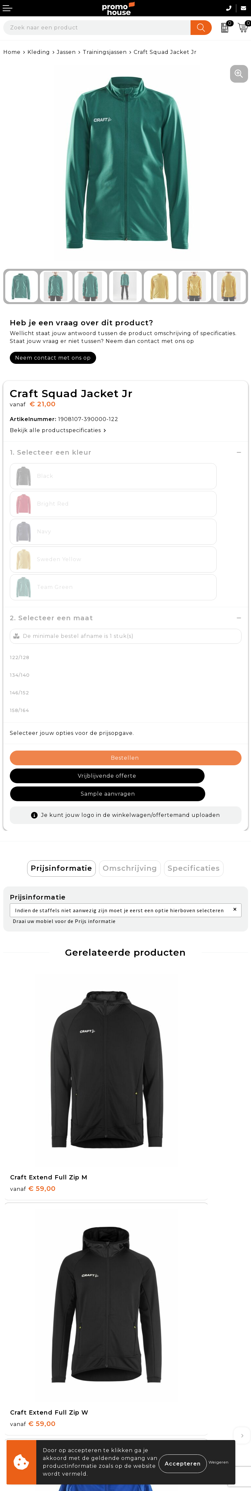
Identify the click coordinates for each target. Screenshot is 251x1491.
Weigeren (219, 1462)
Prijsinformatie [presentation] (61, 794)
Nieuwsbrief (146, 1258)
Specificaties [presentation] (194, 794)
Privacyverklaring (154, 1386)
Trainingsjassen (105, 52)
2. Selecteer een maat (51, 562)
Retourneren (22, 1386)
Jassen (66, 52)
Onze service (22, 1401)
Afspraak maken (152, 1274)
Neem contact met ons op (53, 358)
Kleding (38, 52)
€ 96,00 (155, 1184)
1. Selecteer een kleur (51, 452)
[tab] (61, 795)
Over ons (142, 1243)
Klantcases (144, 1289)
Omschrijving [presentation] (130, 794)
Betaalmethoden (28, 1370)
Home (12, 52)
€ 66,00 (33, 1184)
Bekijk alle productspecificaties (58, 430)
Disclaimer (144, 1401)
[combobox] (97, 27)
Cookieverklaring (153, 1370)
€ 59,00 (33, 1031)
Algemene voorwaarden (164, 1355)
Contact (14, 1355)
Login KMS (18, 1416)
